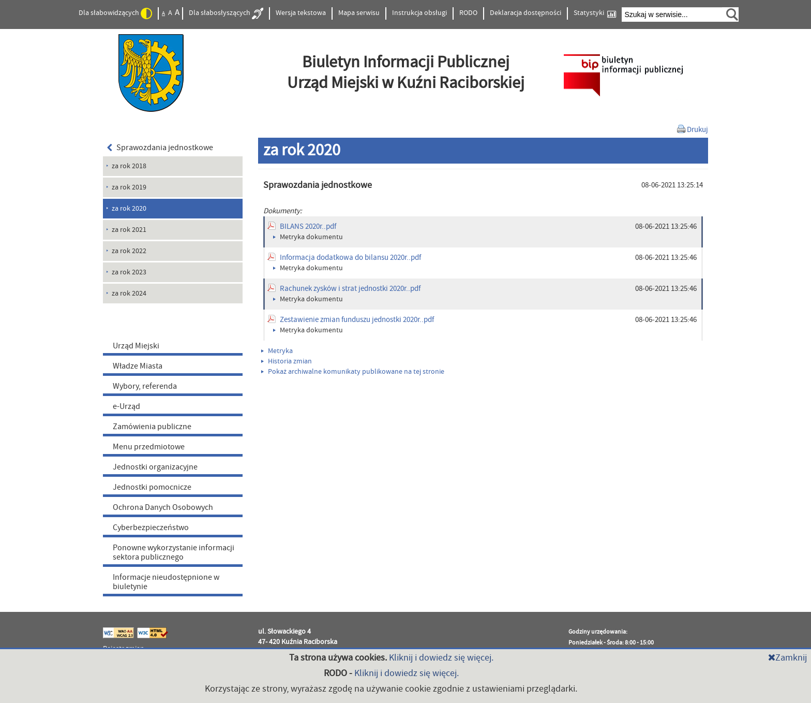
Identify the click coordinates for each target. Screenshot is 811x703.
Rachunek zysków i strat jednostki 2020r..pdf (350, 289)
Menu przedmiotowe (149, 447)
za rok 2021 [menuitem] (129, 230)
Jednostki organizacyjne (155, 467)
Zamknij (787, 658)
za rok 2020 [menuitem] (129, 208)
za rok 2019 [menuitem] (129, 187)
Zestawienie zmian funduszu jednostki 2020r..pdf (357, 320)
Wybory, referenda (145, 386)
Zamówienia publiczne (152, 426)
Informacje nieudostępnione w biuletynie (166, 582)
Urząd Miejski (136, 346)
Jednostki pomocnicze (152, 487)
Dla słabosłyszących (226, 13)
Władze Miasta (137, 366)
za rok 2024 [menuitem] (129, 293)
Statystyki (595, 13)
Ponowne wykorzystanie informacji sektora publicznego (173, 552)
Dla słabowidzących (115, 13)
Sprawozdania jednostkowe (160, 147)
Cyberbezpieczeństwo (151, 527)
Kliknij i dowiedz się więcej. (441, 658)
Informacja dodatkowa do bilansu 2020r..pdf (350, 257)
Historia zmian (286, 361)
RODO (468, 13)
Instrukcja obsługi (419, 13)
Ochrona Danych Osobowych (163, 507)
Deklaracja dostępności (525, 13)
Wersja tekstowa (301, 13)
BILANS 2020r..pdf (308, 226)
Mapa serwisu (359, 13)
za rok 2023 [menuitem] (129, 272)
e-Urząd (126, 406)
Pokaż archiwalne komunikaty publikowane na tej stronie (352, 371)
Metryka (277, 351)
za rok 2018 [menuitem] (129, 166)
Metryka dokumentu (308, 237)
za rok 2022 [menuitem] (129, 251)
